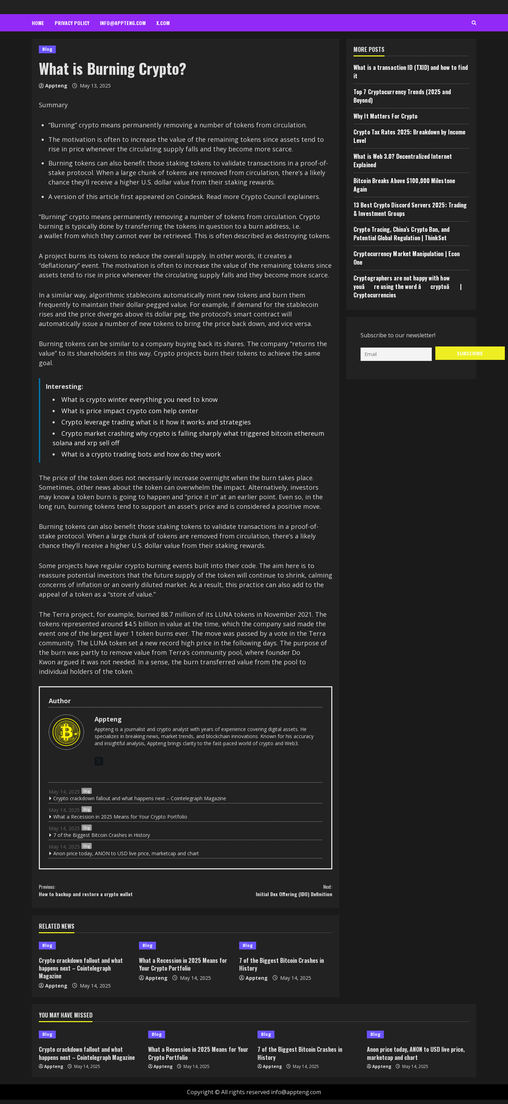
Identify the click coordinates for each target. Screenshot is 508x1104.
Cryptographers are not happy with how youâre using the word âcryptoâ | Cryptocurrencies (407, 286)
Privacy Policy (72, 22)
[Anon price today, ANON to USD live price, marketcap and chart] (418, 1038)
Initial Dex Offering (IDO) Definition (259, 892)
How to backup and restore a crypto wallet (112, 892)
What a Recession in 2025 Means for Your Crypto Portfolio (120, 816)
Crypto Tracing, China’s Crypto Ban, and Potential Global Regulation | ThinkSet (401, 233)
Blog (47, 49)
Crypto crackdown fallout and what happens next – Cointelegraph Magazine (139, 798)
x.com (163, 22)
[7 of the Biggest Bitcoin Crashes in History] (285, 949)
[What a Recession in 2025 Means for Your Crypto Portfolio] (185, 949)
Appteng (56, 85)
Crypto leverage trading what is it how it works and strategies (156, 422)
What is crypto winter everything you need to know (139, 399)
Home (38, 22)
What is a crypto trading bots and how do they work (141, 454)
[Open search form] (474, 23)
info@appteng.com (123, 22)
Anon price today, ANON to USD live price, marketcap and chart (126, 853)
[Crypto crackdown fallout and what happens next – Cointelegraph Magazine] (85, 949)
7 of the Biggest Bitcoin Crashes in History (101, 835)
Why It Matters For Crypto (385, 116)
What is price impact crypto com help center (129, 410)
